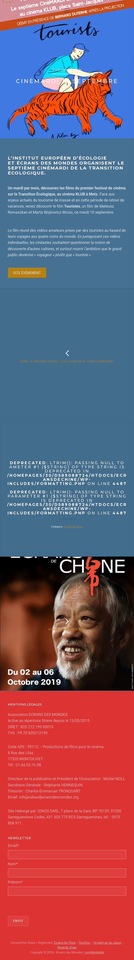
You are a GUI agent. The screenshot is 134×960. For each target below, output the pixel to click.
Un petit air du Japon (107, 942)
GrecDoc (84, 942)
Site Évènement (27, 272)
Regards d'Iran (67, 947)
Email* (13, 845)
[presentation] (40, 906)
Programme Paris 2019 (67, 629)
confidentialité (94, 952)
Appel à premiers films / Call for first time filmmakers (67, 361)
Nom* (13, 864)
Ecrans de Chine (73, 526)
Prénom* (15, 882)
